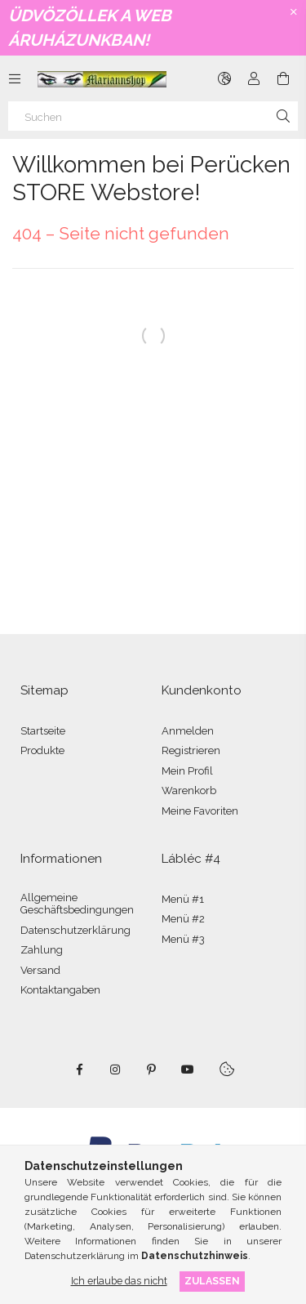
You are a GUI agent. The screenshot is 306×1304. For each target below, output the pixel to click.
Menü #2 (183, 919)
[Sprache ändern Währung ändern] (224, 78)
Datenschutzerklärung (75, 930)
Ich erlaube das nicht (119, 1281)
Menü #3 (183, 939)
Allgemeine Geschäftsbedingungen (77, 904)
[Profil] (253, 78)
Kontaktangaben (60, 990)
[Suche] (283, 116)
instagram (116, 1069)
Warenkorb (189, 790)
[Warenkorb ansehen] (283, 78)
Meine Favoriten (200, 811)
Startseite (42, 731)
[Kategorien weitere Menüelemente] (14, 78)
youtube (188, 1069)
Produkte (42, 750)
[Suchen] (153, 116)
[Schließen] (294, 12)
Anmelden (188, 731)
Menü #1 (183, 899)
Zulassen (212, 1281)
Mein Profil (187, 771)
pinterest (152, 1069)
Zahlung (41, 950)
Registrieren (191, 750)
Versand (40, 970)
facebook (80, 1069)
